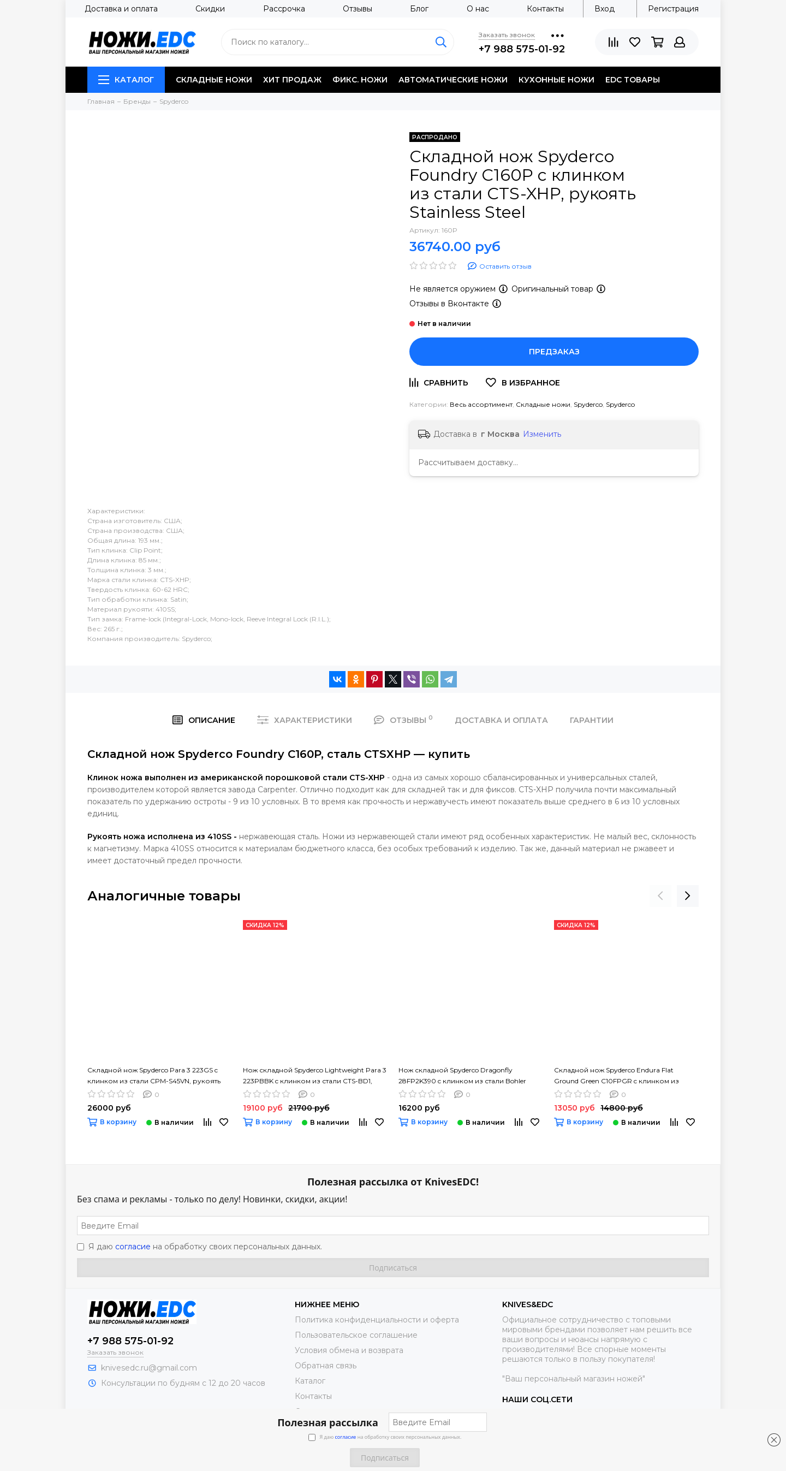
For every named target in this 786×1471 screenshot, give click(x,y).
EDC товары (632, 80)
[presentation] (660, 896)
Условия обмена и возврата (349, 1350)
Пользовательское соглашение (356, 1335)
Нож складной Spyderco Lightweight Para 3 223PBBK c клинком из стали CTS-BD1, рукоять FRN (314, 1076)
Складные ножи (214, 80)
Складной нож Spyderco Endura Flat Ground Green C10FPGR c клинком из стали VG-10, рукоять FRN (616, 1076)
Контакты (545, 9)
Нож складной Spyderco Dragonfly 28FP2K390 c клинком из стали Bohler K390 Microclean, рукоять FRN (462, 1076)
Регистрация (673, 9)
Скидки (210, 9)
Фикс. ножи (360, 80)
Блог (419, 9)
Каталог (126, 80)
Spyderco (588, 404)
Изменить (542, 434)
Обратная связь (325, 1366)
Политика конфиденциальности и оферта (377, 1320)
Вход (604, 9)
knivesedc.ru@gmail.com (149, 1368)
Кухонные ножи (556, 80)
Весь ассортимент (481, 404)
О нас (478, 9)
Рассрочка (284, 9)
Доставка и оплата (121, 9)
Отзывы (357, 9)
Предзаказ (554, 352)
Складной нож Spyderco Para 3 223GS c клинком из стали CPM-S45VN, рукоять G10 (154, 1076)
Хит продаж (292, 80)
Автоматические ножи (453, 80)
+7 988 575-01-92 (522, 49)
